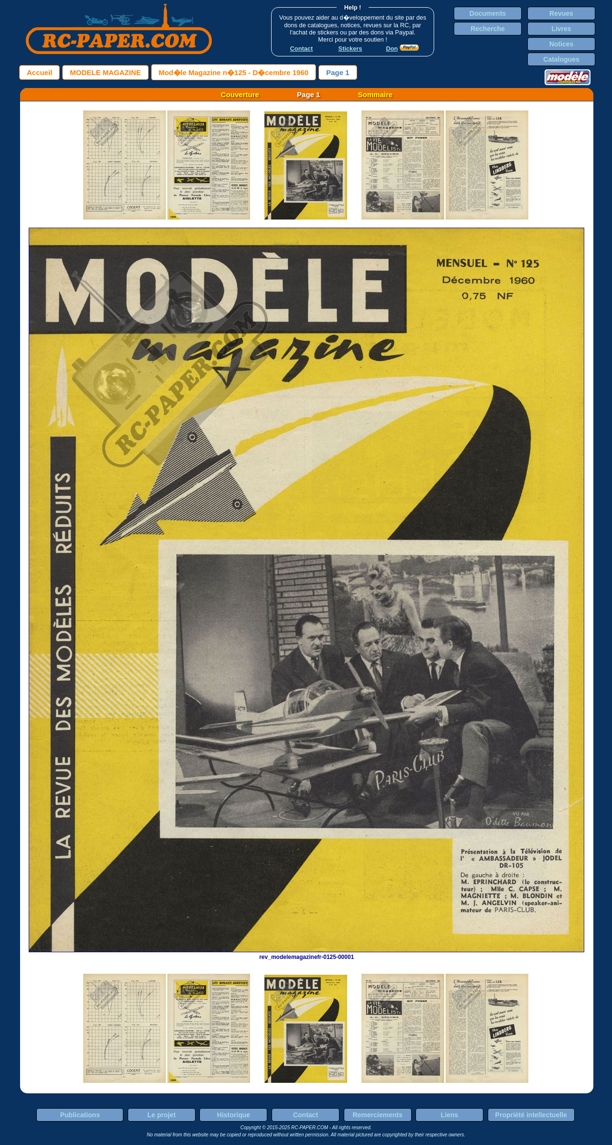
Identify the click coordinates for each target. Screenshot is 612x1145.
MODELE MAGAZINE (105, 72)
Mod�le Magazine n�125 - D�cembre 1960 (233, 72)
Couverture (240, 94)
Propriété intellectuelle (531, 1115)
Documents (488, 13)
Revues (561, 13)
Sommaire (375, 94)
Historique (233, 1115)
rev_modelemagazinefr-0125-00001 (306, 953)
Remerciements (377, 1115)
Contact (305, 1115)
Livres (561, 29)
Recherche (487, 29)
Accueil (39, 72)
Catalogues (561, 59)
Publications (80, 1115)
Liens (450, 1115)
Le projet (161, 1115)
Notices (561, 44)
